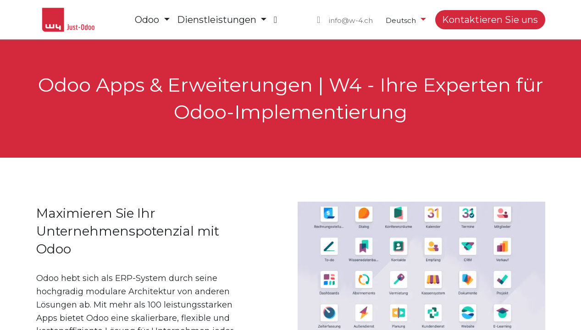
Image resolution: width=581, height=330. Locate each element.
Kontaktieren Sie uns (490, 19)
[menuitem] (152, 20)
